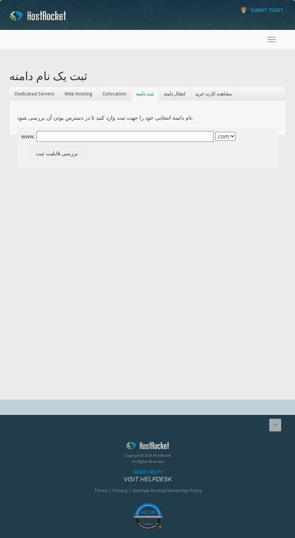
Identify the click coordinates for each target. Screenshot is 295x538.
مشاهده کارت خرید (213, 93)
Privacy (120, 490)
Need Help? (147, 476)
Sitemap (141, 490)
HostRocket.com (147, 447)
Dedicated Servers (35, 93)
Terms (101, 490)
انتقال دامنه (174, 93)
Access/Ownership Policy (176, 490)
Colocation (114, 93)
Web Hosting (79, 93)
